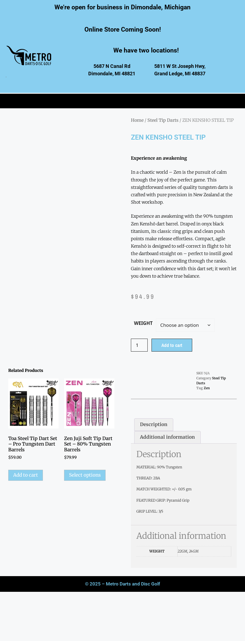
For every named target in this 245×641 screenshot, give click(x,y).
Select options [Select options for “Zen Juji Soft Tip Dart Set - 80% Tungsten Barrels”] (85, 475)
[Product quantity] (139, 345)
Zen (207, 388)
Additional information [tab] (167, 437)
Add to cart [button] (25, 475)
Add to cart (171, 345)
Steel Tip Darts (162, 120)
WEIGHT (143, 323)
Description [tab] (153, 424)
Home (137, 120)
